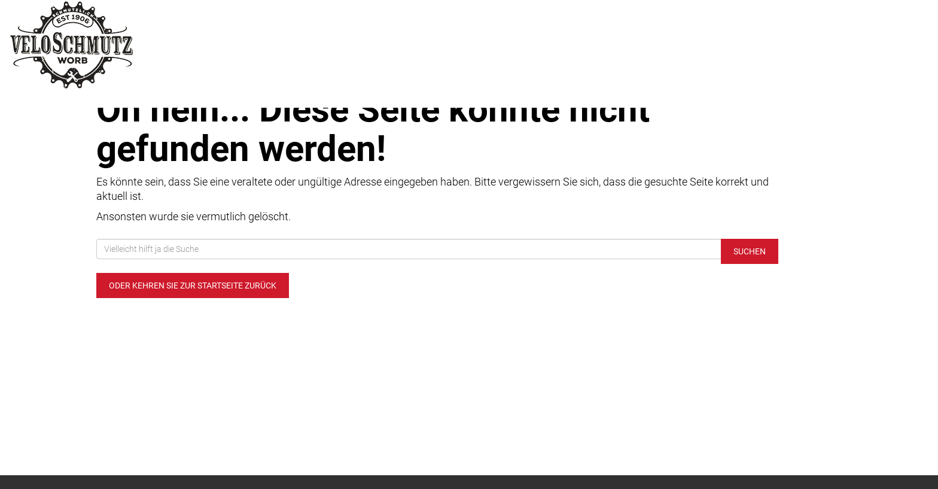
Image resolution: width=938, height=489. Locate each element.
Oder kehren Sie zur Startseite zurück (192, 285)
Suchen (749, 251)
